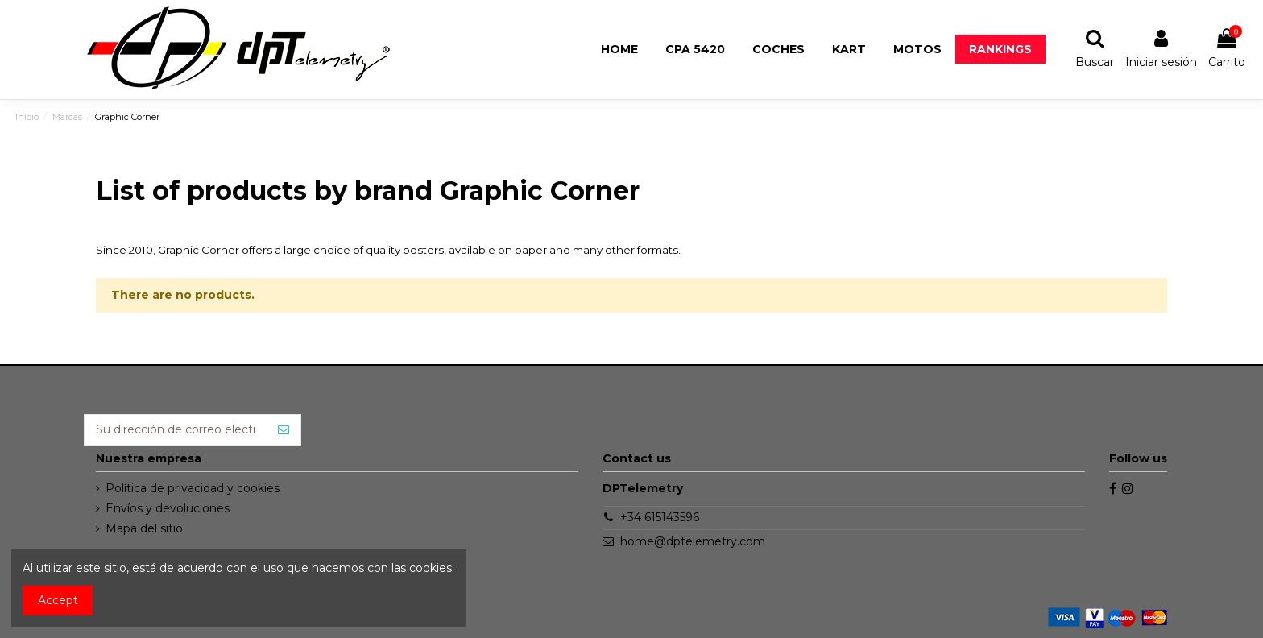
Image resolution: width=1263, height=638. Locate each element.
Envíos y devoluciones (168, 508)
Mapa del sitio (144, 528)
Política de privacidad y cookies (193, 488)
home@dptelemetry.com (692, 541)
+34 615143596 (659, 517)
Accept (58, 600)
